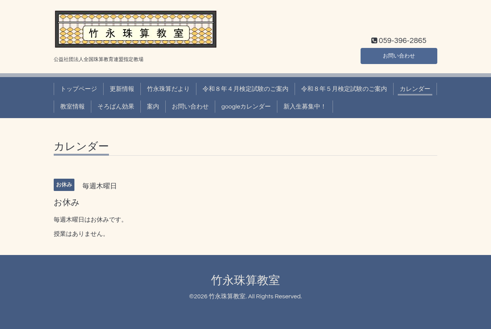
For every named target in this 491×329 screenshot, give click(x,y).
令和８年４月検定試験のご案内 (245, 89)
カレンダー (415, 89)
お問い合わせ (399, 55)
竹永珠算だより (168, 89)
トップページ (78, 89)
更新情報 (122, 89)
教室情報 (72, 107)
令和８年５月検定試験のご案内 (344, 89)
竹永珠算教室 (245, 280)
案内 (153, 107)
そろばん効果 (115, 107)
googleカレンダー (246, 107)
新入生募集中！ (304, 107)
